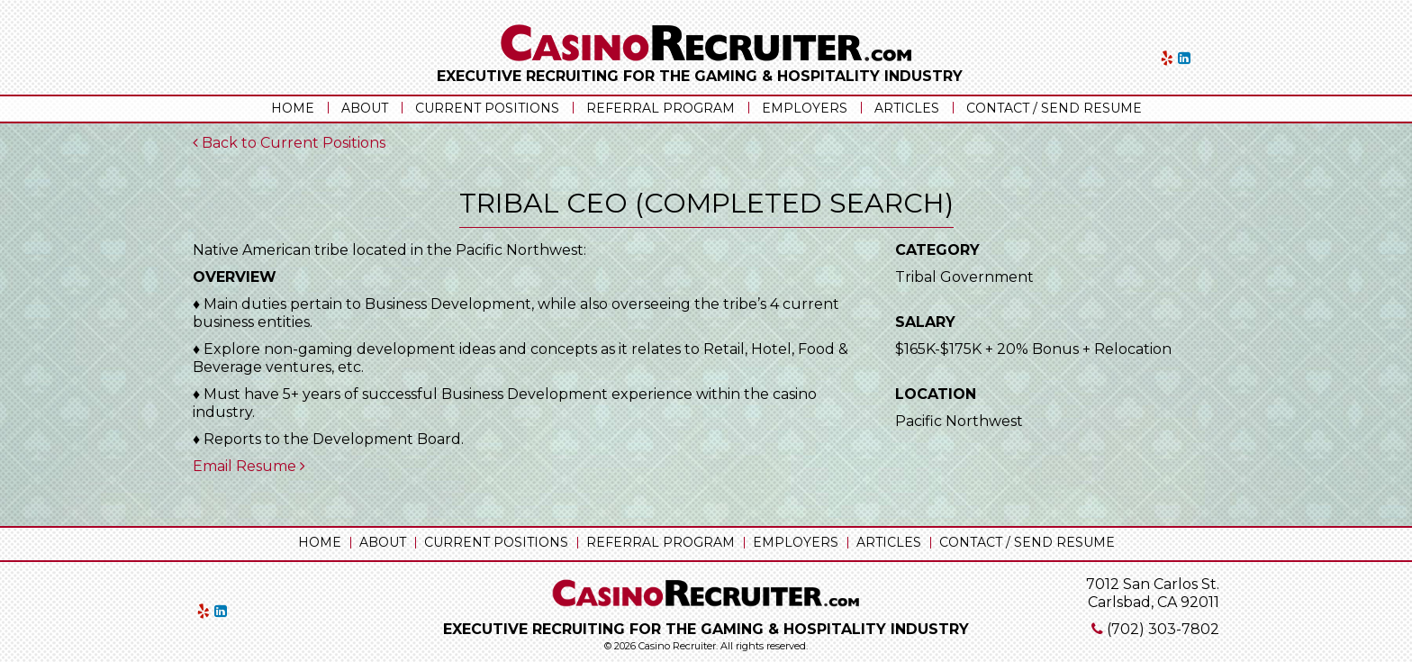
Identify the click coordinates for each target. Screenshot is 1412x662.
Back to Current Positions (289, 142)
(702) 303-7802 (1163, 629)
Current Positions (487, 108)
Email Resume (249, 466)
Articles (906, 108)
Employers (804, 108)
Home (292, 108)
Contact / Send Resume (1054, 108)
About (364, 108)
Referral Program (660, 108)
